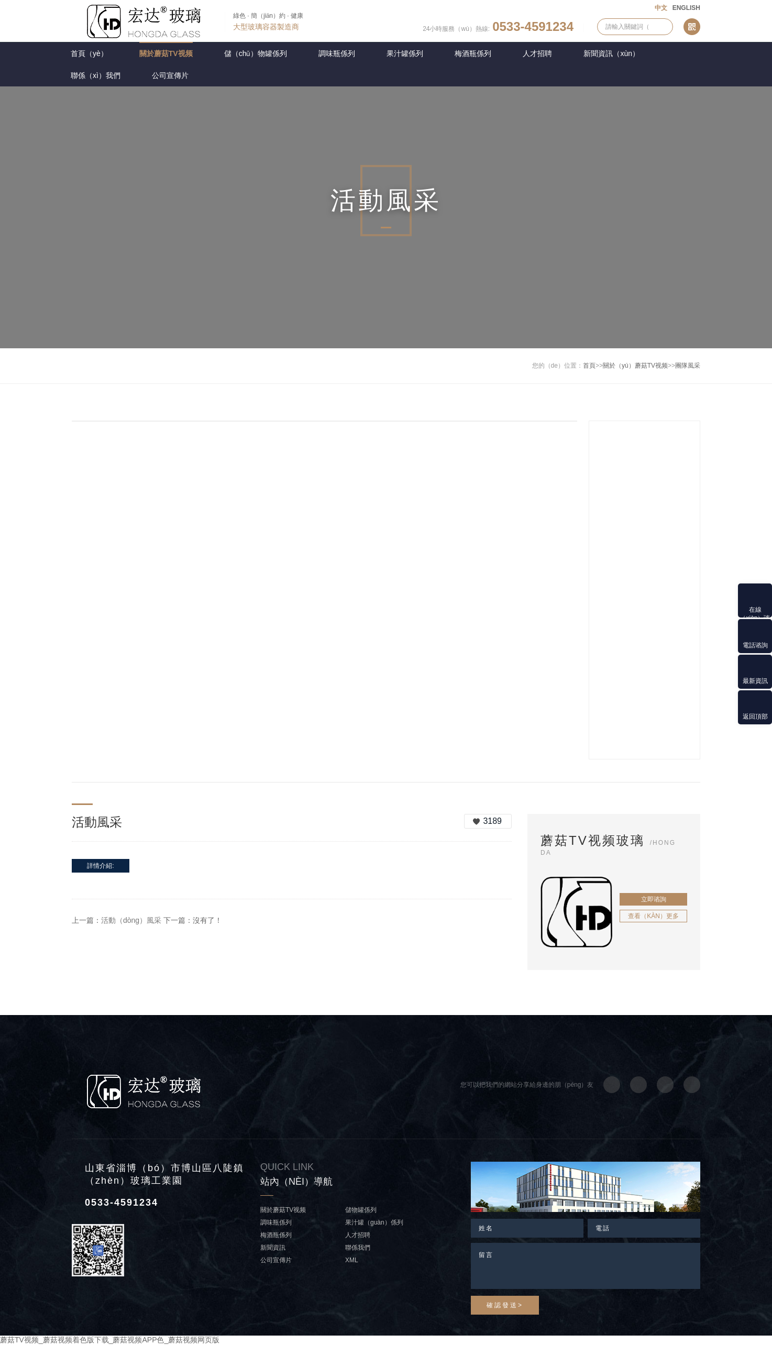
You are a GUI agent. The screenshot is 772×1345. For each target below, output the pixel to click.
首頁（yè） (89, 53)
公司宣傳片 (170, 75)
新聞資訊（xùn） (611, 53)
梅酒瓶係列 (473, 53)
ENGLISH (686, 8)
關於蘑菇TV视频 (166, 53)
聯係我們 (357, 1247)
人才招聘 (537, 53)
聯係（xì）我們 (95, 75)
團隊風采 (687, 365)
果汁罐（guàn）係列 (374, 1222)
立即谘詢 (653, 899)
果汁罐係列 (405, 53)
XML (351, 1260)
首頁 (589, 365)
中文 (661, 8)
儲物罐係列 (361, 1210)
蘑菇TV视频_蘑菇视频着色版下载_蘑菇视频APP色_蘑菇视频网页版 (109, 1340)
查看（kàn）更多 (653, 916)
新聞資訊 (272, 1247)
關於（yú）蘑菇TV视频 (635, 365)
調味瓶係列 (336, 53)
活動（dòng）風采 (131, 920)
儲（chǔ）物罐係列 (256, 53)
